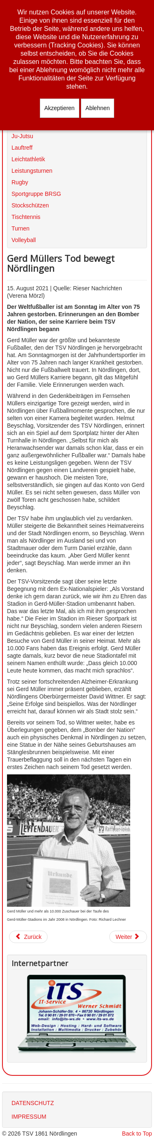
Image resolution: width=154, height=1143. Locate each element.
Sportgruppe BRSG (36, 193)
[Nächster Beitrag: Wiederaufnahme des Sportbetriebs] (128, 937)
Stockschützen (30, 205)
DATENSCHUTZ (32, 1103)
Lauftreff (21, 147)
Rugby (19, 182)
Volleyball (23, 240)
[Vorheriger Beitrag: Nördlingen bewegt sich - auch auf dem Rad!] (28, 937)
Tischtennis (25, 217)
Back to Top (137, 1133)
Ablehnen (97, 108)
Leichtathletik (28, 159)
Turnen (20, 228)
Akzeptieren (59, 108)
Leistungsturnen (32, 170)
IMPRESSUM (28, 1116)
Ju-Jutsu (22, 136)
